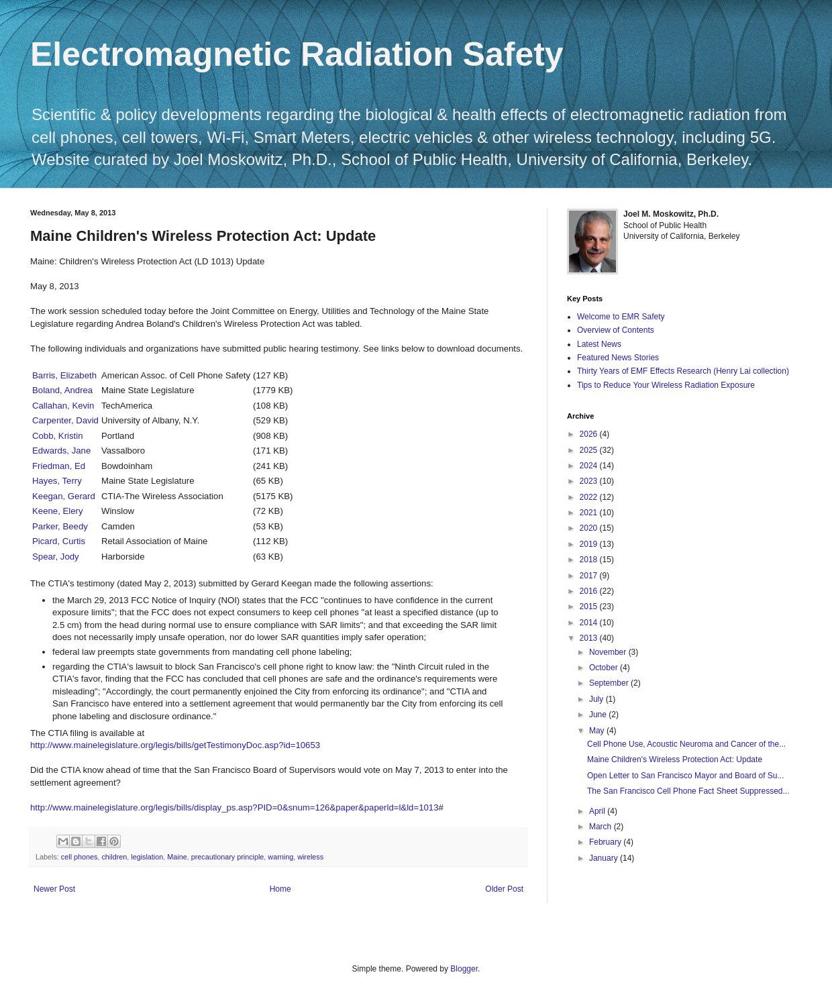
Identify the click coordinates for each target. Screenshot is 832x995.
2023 (590, 481)
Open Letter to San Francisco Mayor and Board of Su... (685, 775)
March (601, 826)
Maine (177, 857)
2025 (590, 450)
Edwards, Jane (61, 451)
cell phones (79, 857)
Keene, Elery (57, 511)
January (604, 858)
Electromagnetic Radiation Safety (297, 54)
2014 (590, 622)
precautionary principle (227, 857)
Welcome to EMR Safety (621, 316)
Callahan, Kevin (63, 406)
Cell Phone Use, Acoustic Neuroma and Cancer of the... (686, 744)
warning (280, 857)
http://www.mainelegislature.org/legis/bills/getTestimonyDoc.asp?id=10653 (175, 745)
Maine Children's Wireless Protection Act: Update (674, 759)
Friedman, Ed (58, 466)
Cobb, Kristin (57, 436)
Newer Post (54, 889)
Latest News (599, 344)
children (114, 857)
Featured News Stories (618, 357)
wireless (310, 857)
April (598, 811)
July (597, 699)
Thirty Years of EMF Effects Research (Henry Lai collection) (683, 371)
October (604, 667)
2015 (590, 606)
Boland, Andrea (62, 390)
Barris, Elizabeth (64, 375)
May (598, 730)
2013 (590, 638)
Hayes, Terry (57, 481)
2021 (590, 512)
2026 (590, 434)
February (606, 842)
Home (280, 889)
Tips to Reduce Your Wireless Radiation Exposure (666, 385)
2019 (590, 544)
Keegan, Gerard (63, 496)
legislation (147, 857)
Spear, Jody (55, 557)
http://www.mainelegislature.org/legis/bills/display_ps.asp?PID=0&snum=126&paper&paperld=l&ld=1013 (234, 807)
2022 (590, 497)
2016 (590, 591)
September (610, 683)
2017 (590, 575)
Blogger (464, 969)
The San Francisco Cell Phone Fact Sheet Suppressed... (688, 791)
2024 (590, 465)
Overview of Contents (615, 330)
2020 (590, 528)
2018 (590, 559)
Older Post (504, 889)
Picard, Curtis (58, 541)
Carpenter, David (65, 420)
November (609, 652)
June (599, 714)
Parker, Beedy (60, 526)
